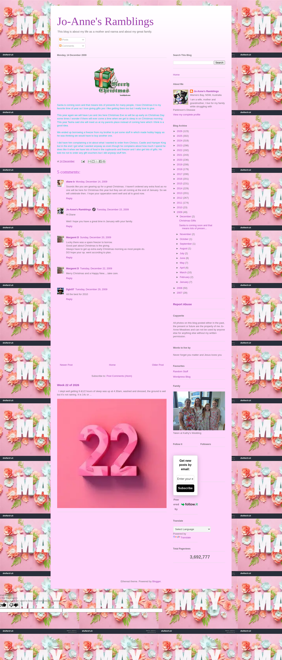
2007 (180, 292)
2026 (180, 131)
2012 (180, 197)
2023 (180, 145)
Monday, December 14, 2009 (91, 181)
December (186, 216)
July (182, 253)
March (183, 272)
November (186, 234)
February (185, 277)
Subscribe (185, 488)
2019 (180, 164)
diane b (70, 181)
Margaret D (72, 237)
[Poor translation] (14, 605)
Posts (63, 39)
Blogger (156, 581)
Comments (66, 45)
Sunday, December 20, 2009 (95, 237)
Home (112, 364)
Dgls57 (70, 289)
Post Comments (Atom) (119, 376)
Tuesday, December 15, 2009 (113, 209)
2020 (180, 159)
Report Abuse (182, 304)
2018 (180, 169)
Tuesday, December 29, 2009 (91, 289)
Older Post (158, 364)
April (182, 267)
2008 (180, 288)
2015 (180, 183)
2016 (180, 178)
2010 (180, 207)
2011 (180, 202)
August (184, 248)
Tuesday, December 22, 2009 (96, 268)
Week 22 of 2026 (68, 385)
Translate (182, 537)
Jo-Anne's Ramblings (105, 21)
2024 (180, 140)
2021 (180, 154)
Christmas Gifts (187, 220)
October (184, 239)
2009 (180, 212)
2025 (180, 135)
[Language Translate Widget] (192, 529)
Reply (69, 198)
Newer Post (66, 364)
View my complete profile (186, 114)
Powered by (185, 504)
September (186, 243)
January (184, 282)
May (182, 262)
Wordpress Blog (182, 376)
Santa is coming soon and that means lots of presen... (195, 227)
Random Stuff (180, 371)
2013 (180, 193)
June (183, 258)
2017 (180, 174)
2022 (180, 150)
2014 (180, 188)
